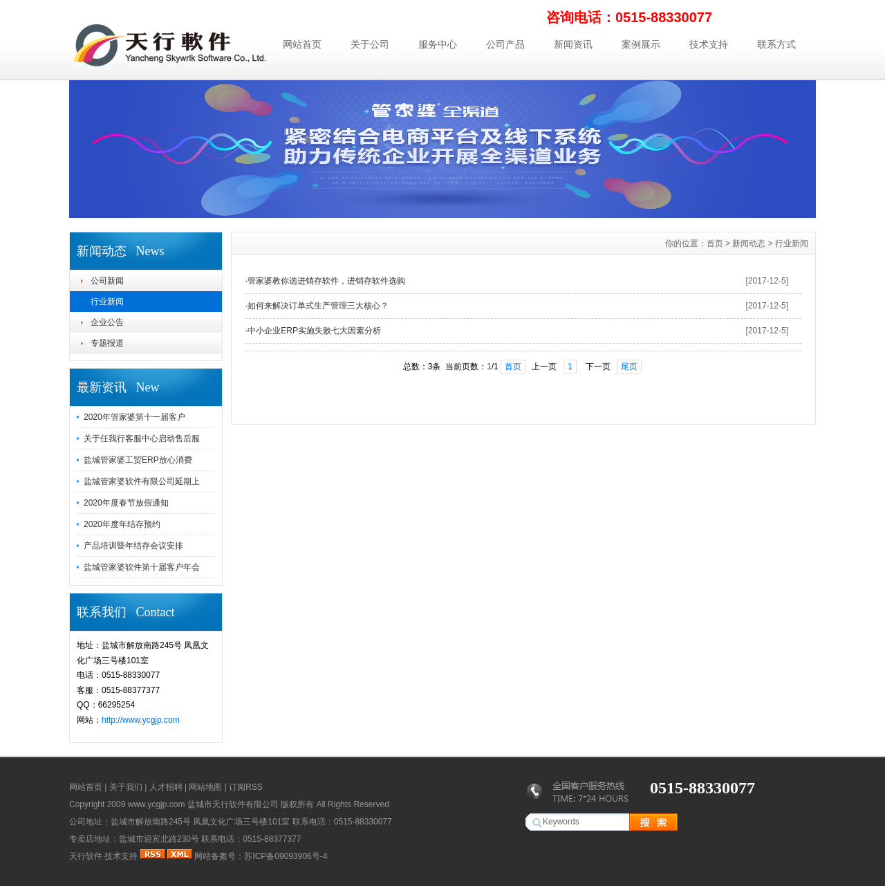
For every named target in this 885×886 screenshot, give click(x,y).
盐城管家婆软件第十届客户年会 (142, 567)
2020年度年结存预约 (122, 524)
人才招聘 (166, 787)
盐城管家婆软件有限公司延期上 (142, 481)
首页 (715, 243)
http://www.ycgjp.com (141, 720)
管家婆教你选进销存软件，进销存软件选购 (326, 281)
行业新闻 (107, 301)
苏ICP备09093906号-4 (285, 856)
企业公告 (107, 322)
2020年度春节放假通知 (126, 503)
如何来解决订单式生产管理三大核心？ (318, 306)
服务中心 (437, 44)
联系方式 (776, 44)
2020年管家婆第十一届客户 (134, 417)
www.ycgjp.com (156, 804)
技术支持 (708, 44)
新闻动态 (748, 243)
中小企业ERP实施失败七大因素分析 (314, 330)
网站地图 (205, 787)
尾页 (629, 366)
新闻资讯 (573, 44)
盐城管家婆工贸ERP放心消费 (138, 460)
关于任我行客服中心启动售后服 (142, 438)
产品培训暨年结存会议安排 (133, 546)
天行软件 (85, 856)
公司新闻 (107, 281)
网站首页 (302, 44)
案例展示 (641, 44)
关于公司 (370, 44)
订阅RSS (246, 787)
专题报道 (107, 343)
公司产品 (505, 44)
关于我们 (125, 787)
